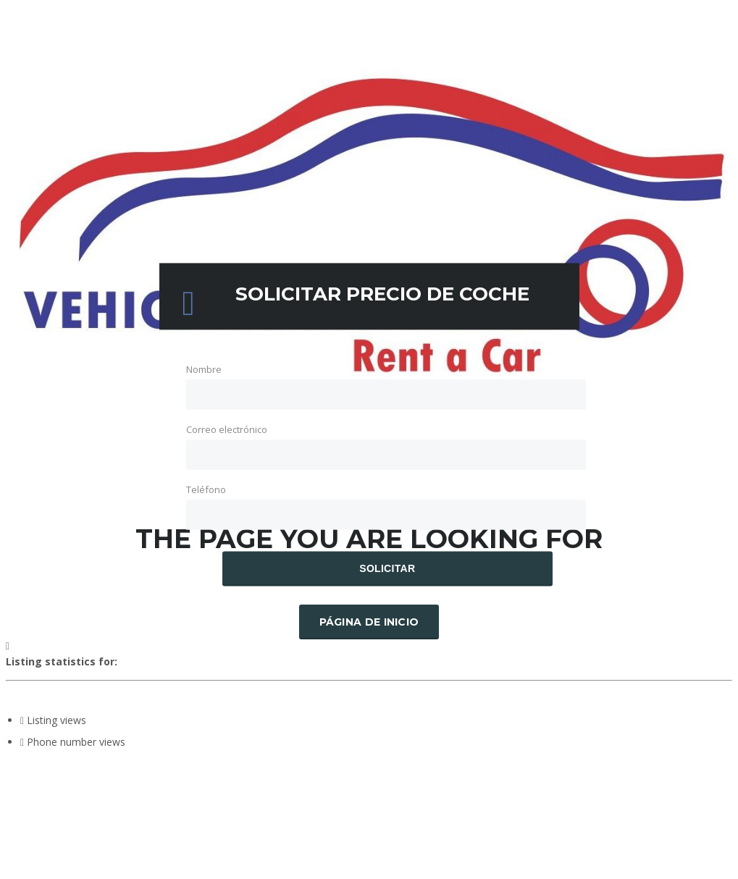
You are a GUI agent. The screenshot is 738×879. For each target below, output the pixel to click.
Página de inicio (369, 621)
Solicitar (387, 569)
